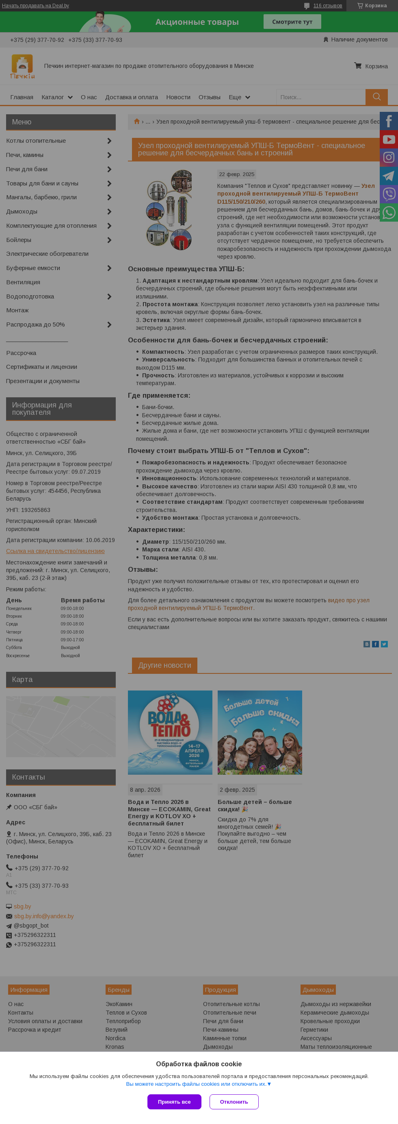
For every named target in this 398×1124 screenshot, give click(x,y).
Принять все (174, 1102)
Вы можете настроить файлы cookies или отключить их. (196, 1084)
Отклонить (234, 1102)
